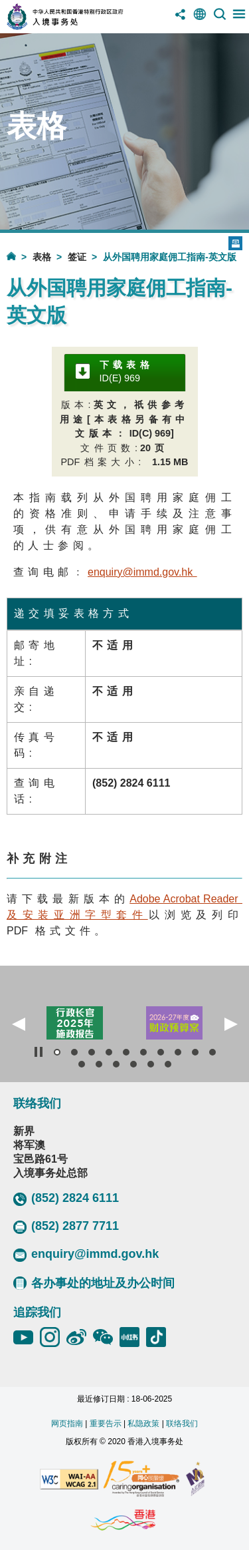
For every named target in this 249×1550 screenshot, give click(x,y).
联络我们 (182, 1423)
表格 (42, 257)
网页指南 (67, 1423)
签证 (77, 257)
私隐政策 (143, 1423)
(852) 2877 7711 (66, 1226)
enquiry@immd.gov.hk (86, 1254)
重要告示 (106, 1423)
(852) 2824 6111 (66, 1198)
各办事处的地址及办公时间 (94, 1283)
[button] (18, 1024)
